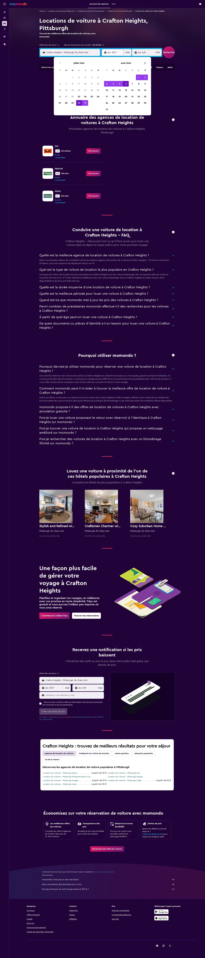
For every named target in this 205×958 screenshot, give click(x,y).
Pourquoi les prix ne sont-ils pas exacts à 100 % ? (108, 889)
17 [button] (85, 90)
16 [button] (79, 90)
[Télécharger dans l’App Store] (161, 918)
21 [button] (66, 96)
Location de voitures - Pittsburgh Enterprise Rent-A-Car (66, 777)
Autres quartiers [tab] (122, 753)
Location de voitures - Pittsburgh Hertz (60, 784)
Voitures (42, 11)
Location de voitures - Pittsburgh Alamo (60, 773)
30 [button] (79, 103)
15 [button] (73, 90)
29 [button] (72, 103)
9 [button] (79, 84)
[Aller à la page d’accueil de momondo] (18, 4)
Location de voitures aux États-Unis (61, 11)
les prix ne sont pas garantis (104, 872)
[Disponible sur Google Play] (161, 911)
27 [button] (60, 103)
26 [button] (98, 96)
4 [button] (91, 77)
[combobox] (49, 45)
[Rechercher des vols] (4, 12)
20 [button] (60, 96)
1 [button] (72, 77)
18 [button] (92, 90)
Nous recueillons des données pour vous (108, 884)
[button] (4, 4)
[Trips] (4, 36)
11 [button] (91, 84)
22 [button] (72, 96)
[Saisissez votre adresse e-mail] (74, 695)
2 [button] (79, 77)
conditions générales (82, 717)
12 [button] (98, 84)
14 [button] (66, 90)
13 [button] (60, 90)
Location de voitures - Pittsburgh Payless (125, 777)
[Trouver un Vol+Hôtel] (4, 29)
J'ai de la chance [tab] (52, 760)
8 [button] (72, 84)
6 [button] (59, 84)
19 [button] (98, 90)
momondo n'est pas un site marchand (108, 879)
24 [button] (85, 96)
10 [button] (85, 84)
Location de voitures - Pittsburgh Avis (124, 773)
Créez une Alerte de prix (152, 834)
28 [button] (66, 103)
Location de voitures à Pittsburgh (120, 11)
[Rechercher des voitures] (4, 23)
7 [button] (66, 84)
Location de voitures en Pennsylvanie (90, 11)
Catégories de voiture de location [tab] (94, 753)
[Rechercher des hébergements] (4, 18)
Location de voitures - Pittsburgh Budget (60, 780)
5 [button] (98, 77)
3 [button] (85, 77)
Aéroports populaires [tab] (143, 753)
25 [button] (91, 96)
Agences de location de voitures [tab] (59, 753)
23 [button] (79, 96)
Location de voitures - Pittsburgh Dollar (124, 780)
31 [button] (85, 103)
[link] (93, 151)
